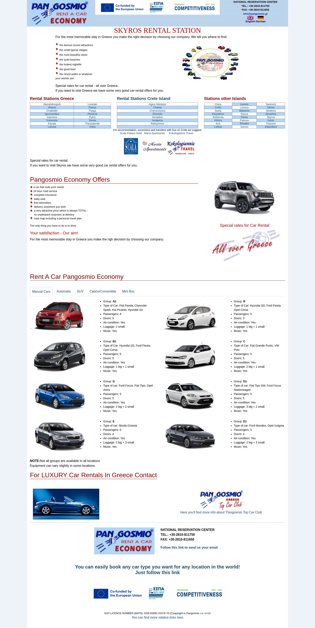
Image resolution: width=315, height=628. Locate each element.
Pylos (92, 117)
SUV (80, 291)
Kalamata (51, 120)
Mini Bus (128, 291)
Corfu (218, 107)
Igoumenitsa (52, 113)
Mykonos (244, 110)
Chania (157, 107)
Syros (270, 120)
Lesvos (244, 104)
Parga (92, 110)
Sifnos (270, 107)
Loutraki (92, 104)
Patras (92, 107)
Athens (52, 107)
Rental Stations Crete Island (143, 98)
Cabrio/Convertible (103, 291)
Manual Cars (41, 291)
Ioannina (52, 117)
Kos (218, 123)
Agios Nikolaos (157, 104)
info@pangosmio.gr (255, 13)
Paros (244, 117)
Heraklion (157, 117)
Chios (218, 104)
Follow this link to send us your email (189, 547)
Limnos (244, 107)
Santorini (271, 104)
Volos (92, 126)
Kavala (52, 123)
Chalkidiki (52, 110)
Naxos (244, 113)
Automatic (64, 291)
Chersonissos (158, 110)
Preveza (92, 113)
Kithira (218, 120)
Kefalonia (218, 117)
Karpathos (218, 113)
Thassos (271, 123)
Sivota (92, 120)
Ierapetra (157, 120)
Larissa (52, 126)
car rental (205, 613)
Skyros (271, 117)
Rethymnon (157, 123)
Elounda (157, 113)
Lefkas (218, 126)
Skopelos (270, 113)
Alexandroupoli (52, 104)
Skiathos (271, 110)
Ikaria (218, 110)
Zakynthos (271, 126)
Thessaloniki (92, 123)
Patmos (244, 120)
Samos (244, 126)
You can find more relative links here (157, 617)
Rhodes (244, 123)
